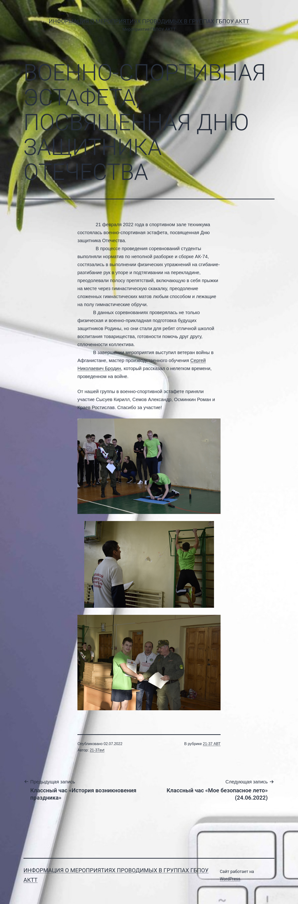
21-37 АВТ (212, 744)
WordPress (230, 878)
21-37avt (97, 750)
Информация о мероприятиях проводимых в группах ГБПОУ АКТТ (149, 21)
